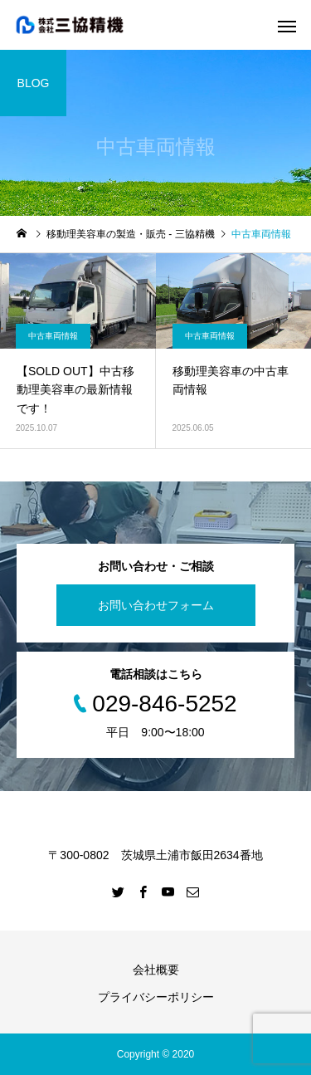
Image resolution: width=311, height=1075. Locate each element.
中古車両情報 (53, 335)
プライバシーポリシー (156, 997)
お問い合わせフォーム (156, 605)
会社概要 (156, 969)
